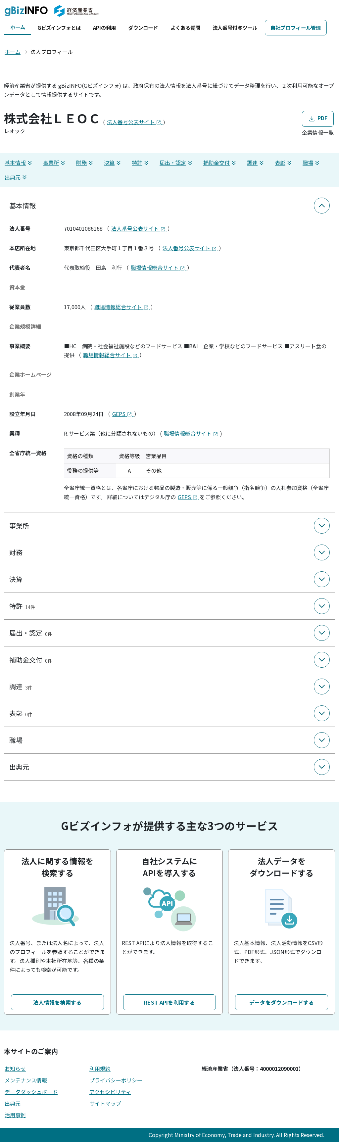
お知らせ (15, 1068)
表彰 (284, 163)
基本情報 (19, 163)
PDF (317, 118)
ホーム (17, 26)
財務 (85, 163)
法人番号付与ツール (235, 27)
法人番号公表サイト (135, 122)
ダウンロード (143, 27)
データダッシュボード (31, 1092)
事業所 (55, 163)
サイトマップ (105, 1103)
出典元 (16, 177)
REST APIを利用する (169, 1002)
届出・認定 (177, 163)
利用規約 (100, 1068)
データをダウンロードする (281, 1002)
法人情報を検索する (57, 1002)
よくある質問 (185, 27)
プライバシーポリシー (115, 1080)
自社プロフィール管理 (295, 27)
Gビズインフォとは (59, 27)
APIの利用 (104, 27)
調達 (256, 163)
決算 (113, 163)
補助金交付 (220, 163)
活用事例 (15, 1115)
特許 (141, 163)
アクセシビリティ (110, 1092)
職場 (312, 163)
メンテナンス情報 (26, 1080)
